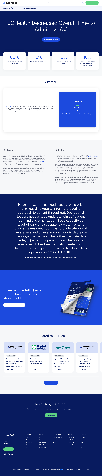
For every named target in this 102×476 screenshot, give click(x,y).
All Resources (71, 437)
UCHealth (9, 106)
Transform (77, 3)
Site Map (78, 469)
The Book (83, 447)
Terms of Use (70, 469)
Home (27, 437)
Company (68, 3)
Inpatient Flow (42, 447)
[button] (83, 3)
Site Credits (86, 469)
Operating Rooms (43, 439)
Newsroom (83, 444)
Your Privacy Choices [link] (55, 469)
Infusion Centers (43, 444)
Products (37, 3)
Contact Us (27, 469)
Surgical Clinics (42, 442)
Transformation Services (44, 450)
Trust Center (36, 469)
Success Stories (48, 3)
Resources (59, 3)
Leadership (83, 439)
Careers (82, 442)
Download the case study (51, 39)
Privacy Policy (45, 469)
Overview (41, 437)
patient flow (41, 161)
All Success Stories (57, 437)
